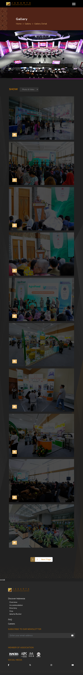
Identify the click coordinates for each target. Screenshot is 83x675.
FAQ (10, 619)
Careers (11, 623)
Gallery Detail (40, 23)
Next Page (46, 559)
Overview (13, 602)
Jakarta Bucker (15, 614)
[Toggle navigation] (74, 4)
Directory (13, 608)
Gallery (28, 23)
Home (19, 23)
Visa (11, 611)
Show (13, 89)
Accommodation (16, 605)
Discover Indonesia (16, 598)
